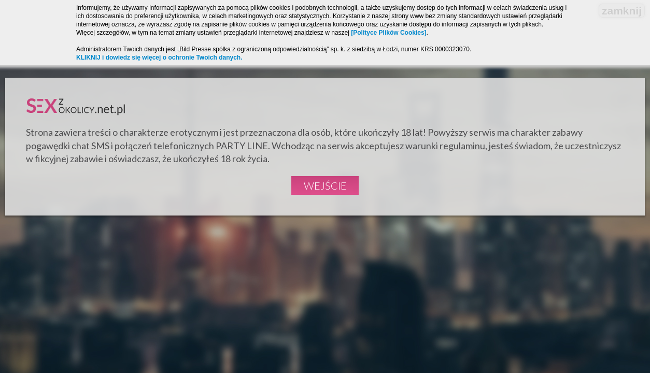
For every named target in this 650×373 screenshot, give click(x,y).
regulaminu (462, 145)
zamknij (622, 11)
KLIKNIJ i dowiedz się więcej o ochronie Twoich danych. (159, 57)
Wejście (325, 185)
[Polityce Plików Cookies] (388, 32)
